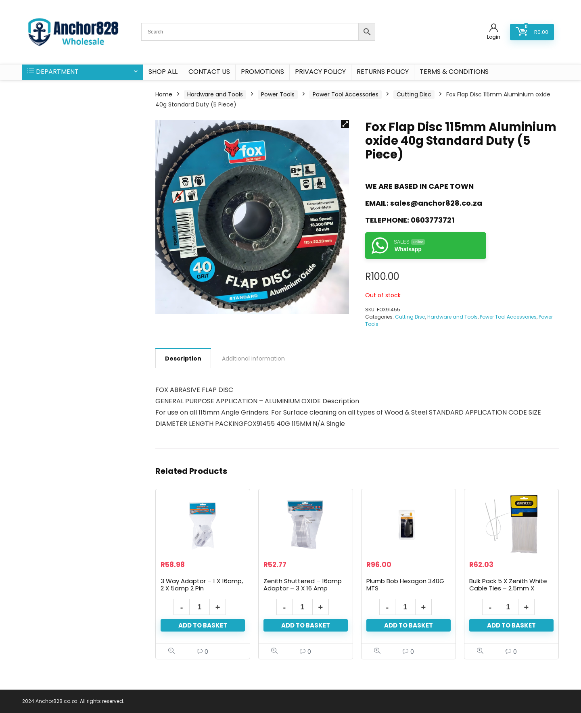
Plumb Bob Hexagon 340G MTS (405, 584)
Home (163, 94)
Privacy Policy (320, 71)
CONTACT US (209, 71)
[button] (345, 124)
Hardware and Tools (215, 94)
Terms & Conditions (454, 71)
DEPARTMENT (53, 71)
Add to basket (202, 625)
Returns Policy (383, 71)
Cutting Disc (414, 94)
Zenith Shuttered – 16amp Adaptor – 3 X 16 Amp (302, 584)
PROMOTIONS (262, 71)
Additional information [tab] (253, 358)
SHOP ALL (163, 71)
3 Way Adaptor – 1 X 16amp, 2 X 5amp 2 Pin (202, 584)
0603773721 (432, 220)
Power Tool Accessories (345, 94)
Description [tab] (183, 358)
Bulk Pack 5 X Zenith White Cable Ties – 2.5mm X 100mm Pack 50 (508, 588)
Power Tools (278, 94)
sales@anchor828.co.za (436, 203)
